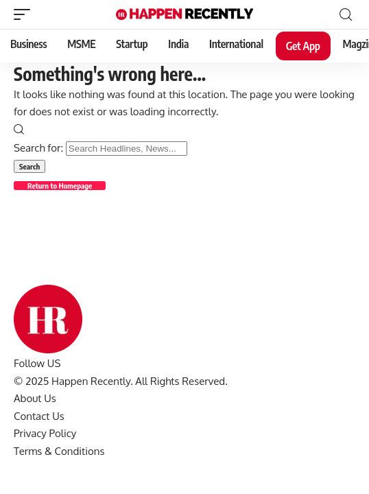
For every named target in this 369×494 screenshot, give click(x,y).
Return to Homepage (59, 185)
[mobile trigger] (25, 14)
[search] (345, 14)
